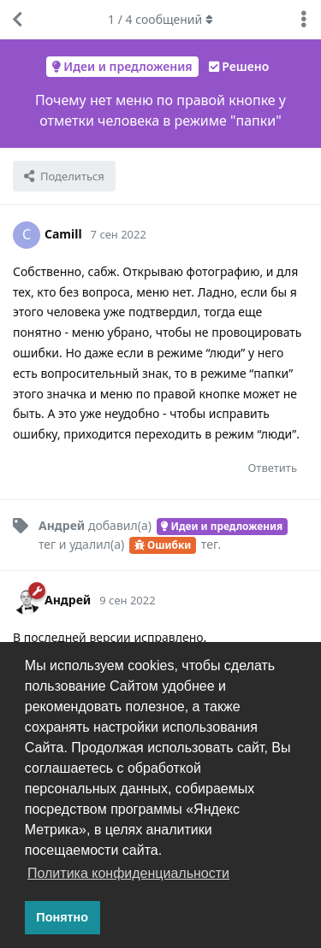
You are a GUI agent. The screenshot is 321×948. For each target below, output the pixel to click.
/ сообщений (160, 19)
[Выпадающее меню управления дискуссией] (304, 19)
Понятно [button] (62, 917)
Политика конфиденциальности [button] (128, 873)
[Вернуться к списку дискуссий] (17, 19)
